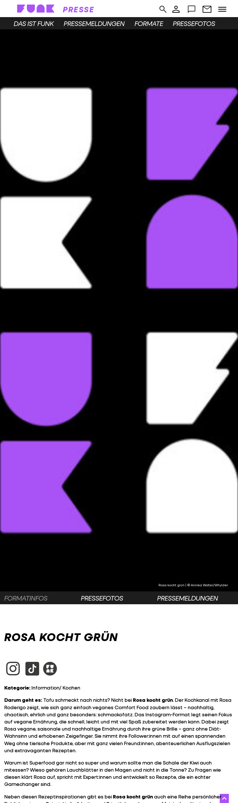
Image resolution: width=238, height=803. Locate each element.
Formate (149, 23)
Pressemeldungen (94, 23)
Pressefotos (194, 23)
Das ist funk (34, 23)
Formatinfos (25, 598)
